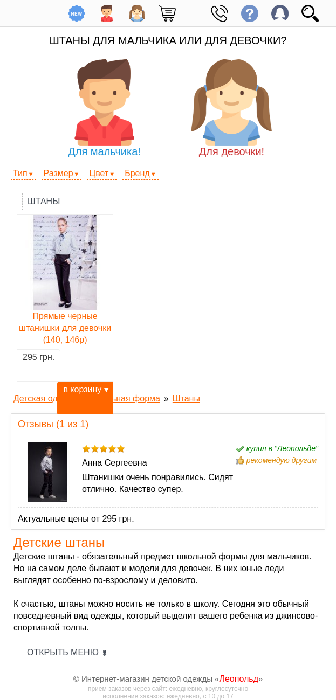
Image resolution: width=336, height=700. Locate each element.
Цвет (98, 173)
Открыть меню (67, 652)
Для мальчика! (104, 108)
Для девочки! (231, 108)
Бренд (137, 173)
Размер (58, 173)
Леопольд (238, 678)
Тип (20, 173)
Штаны (44, 201)
